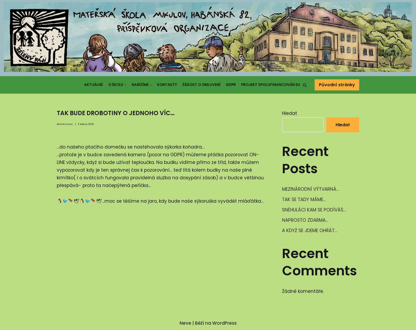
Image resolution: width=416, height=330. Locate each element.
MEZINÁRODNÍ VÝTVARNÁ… (310, 189)
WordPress (224, 323)
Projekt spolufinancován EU (270, 84)
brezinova (66, 124)
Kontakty (167, 84)
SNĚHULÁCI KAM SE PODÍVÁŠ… (314, 210)
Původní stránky (337, 85)
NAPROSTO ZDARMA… (305, 220)
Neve (185, 323)
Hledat (289, 113)
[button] (305, 85)
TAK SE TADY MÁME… (304, 199)
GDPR (231, 84)
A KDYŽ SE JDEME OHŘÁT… (309, 230)
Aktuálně (93, 84)
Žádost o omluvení (201, 84)
